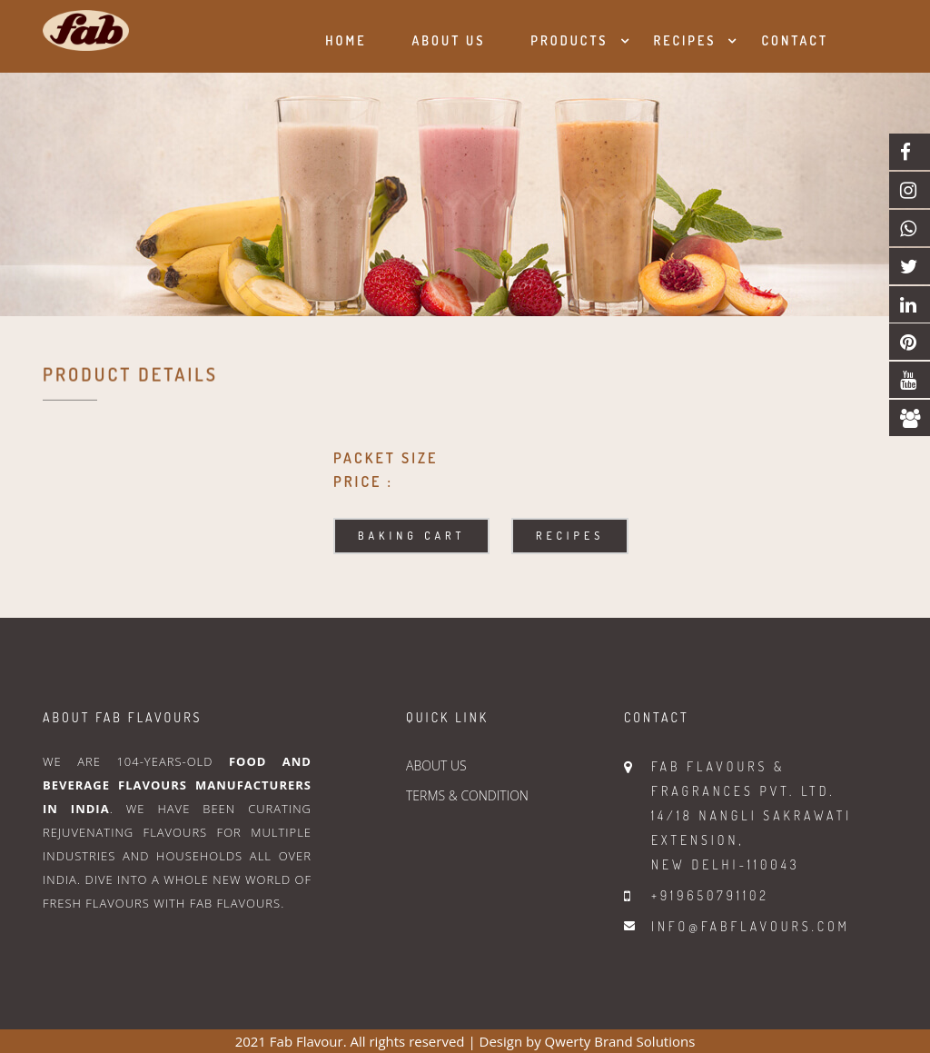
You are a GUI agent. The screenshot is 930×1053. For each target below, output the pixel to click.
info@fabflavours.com (750, 926)
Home (345, 40)
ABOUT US (436, 765)
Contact (794, 40)
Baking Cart (411, 535)
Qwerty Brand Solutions (620, 1041)
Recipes (685, 40)
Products (569, 40)
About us (448, 40)
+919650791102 (710, 895)
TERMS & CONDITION (467, 795)
